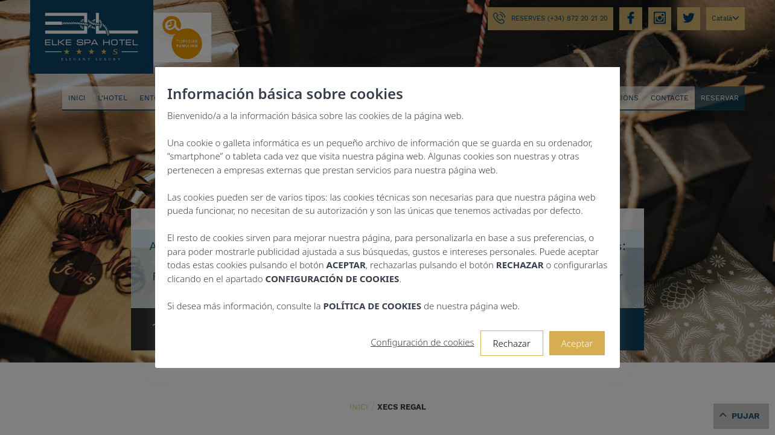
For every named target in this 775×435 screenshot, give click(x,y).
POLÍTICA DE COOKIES (372, 306)
